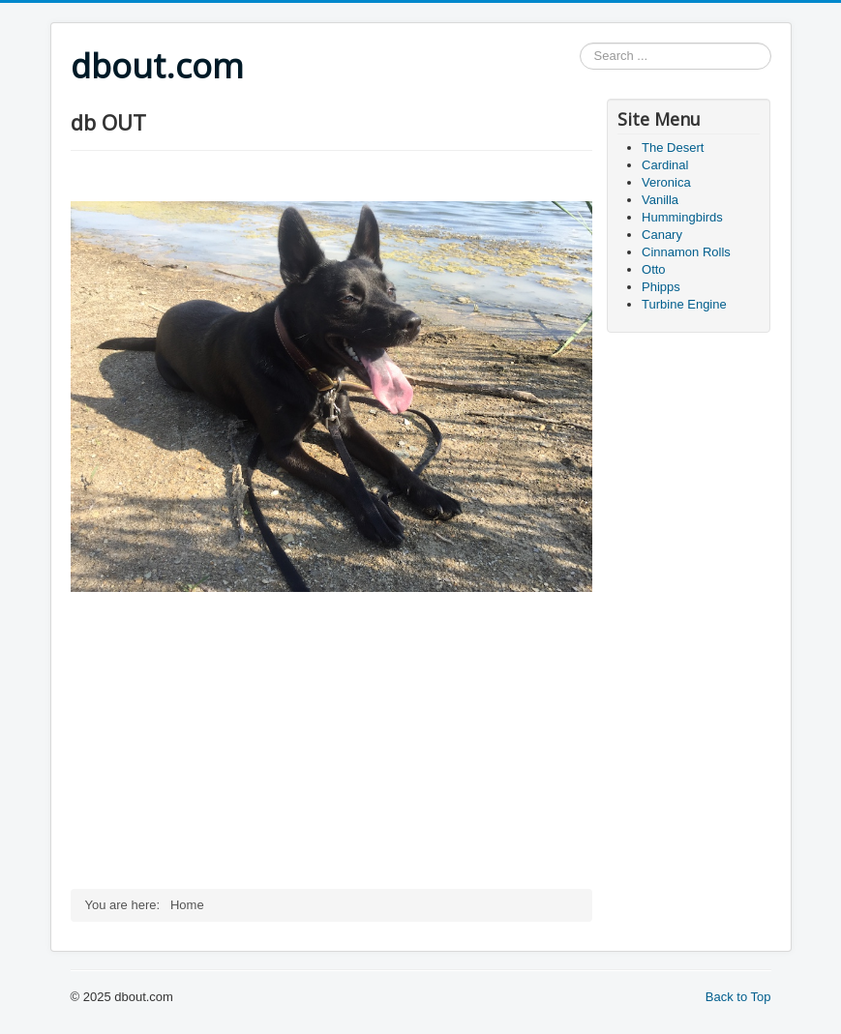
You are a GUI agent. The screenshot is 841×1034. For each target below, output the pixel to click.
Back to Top (738, 997)
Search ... (580, 43)
